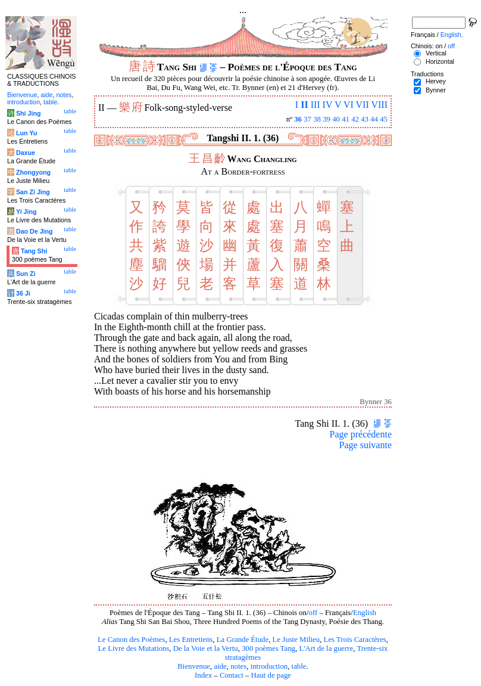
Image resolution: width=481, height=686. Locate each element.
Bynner (436, 90)
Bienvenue (193, 666)
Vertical (436, 53)
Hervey (436, 81)
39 (326, 119)
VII (362, 105)
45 (384, 119)
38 (317, 119)
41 (345, 119)
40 (336, 119)
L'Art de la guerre (326, 648)
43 (364, 119)
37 (307, 119)
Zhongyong (33, 172)
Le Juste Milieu (296, 639)
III (315, 105)
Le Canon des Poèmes (131, 639)
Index (203, 675)
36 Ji (23, 293)
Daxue (25, 152)
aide (220, 666)
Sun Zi (26, 273)
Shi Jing (28, 113)
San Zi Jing (33, 191)
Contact (231, 675)
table (299, 666)
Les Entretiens (191, 639)
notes (238, 666)
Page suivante (365, 445)
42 (355, 119)
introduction (269, 666)
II (304, 105)
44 (374, 119)
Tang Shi (34, 250)
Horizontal (440, 61)
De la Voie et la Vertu (205, 648)
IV (328, 105)
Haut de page (271, 675)
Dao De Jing (34, 231)
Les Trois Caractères (355, 639)
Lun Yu (26, 132)
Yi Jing (26, 211)
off (312, 613)
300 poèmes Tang (268, 648)
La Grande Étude (242, 639)
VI (348, 105)
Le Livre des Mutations (133, 648)
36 (298, 119)
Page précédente (361, 434)
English (364, 613)
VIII (379, 105)
